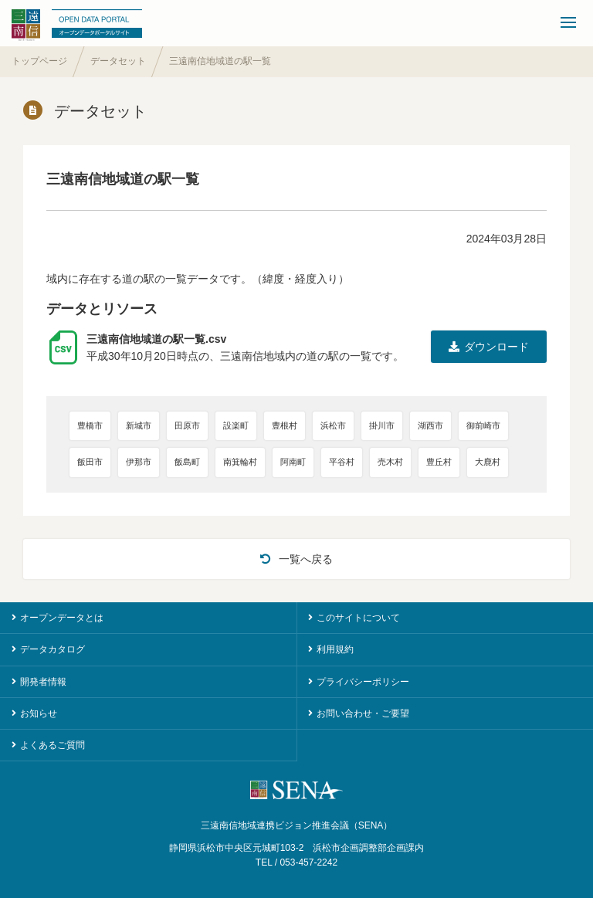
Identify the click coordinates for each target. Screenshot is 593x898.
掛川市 (382, 425)
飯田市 (90, 461)
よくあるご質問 (52, 745)
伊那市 (138, 461)
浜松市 (333, 425)
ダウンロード (489, 347)
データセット (118, 61)
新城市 (138, 425)
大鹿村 (487, 461)
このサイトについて (358, 617)
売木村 (390, 461)
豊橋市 (90, 425)
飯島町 (187, 461)
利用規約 (335, 649)
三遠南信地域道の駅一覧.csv (156, 339)
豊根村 (284, 425)
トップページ (39, 61)
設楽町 (236, 425)
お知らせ (38, 713)
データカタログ (52, 649)
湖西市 (430, 425)
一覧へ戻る (296, 559)
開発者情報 (43, 681)
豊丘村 (439, 461)
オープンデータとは (61, 617)
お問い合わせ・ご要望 (363, 713)
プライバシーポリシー (363, 681)
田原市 (187, 425)
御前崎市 (483, 425)
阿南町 (293, 461)
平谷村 (341, 461)
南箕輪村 (240, 461)
